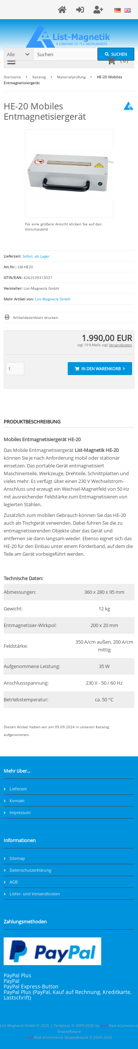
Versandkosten (120, 345)
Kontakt (14, 800)
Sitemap (14, 858)
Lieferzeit (15, 788)
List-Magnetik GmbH (52, 299)
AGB (11, 882)
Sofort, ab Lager (36, 256)
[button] (18, 54)
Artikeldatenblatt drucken (35, 317)
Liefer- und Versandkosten (32, 893)
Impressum (17, 812)
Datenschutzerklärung (27, 870)
